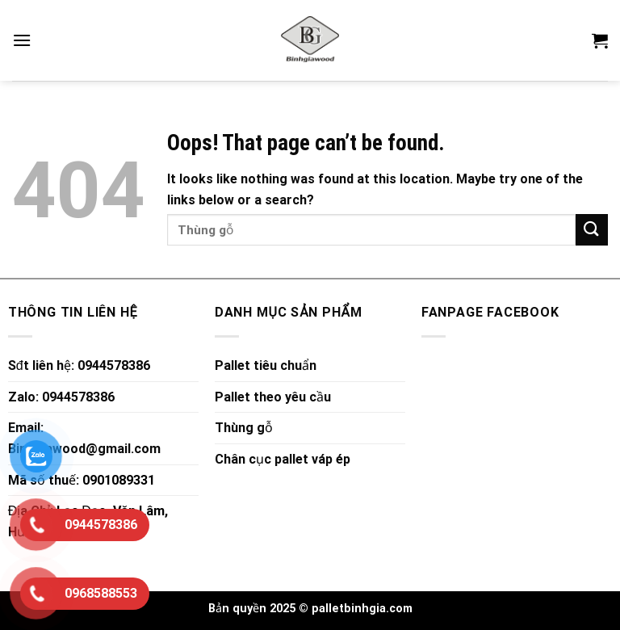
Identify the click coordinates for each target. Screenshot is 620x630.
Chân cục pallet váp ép (282, 459)
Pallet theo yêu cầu (273, 397)
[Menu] (21, 40)
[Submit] (592, 230)
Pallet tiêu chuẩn (265, 365)
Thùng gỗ (244, 427)
